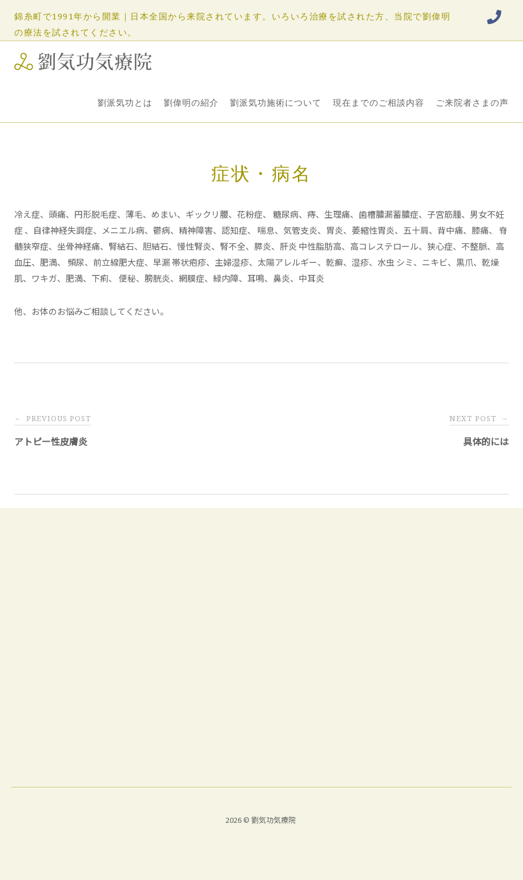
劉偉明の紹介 (191, 102)
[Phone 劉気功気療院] (494, 16)
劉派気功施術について (275, 102)
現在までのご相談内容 (378, 102)
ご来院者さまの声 (472, 102)
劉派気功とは (125, 102)
